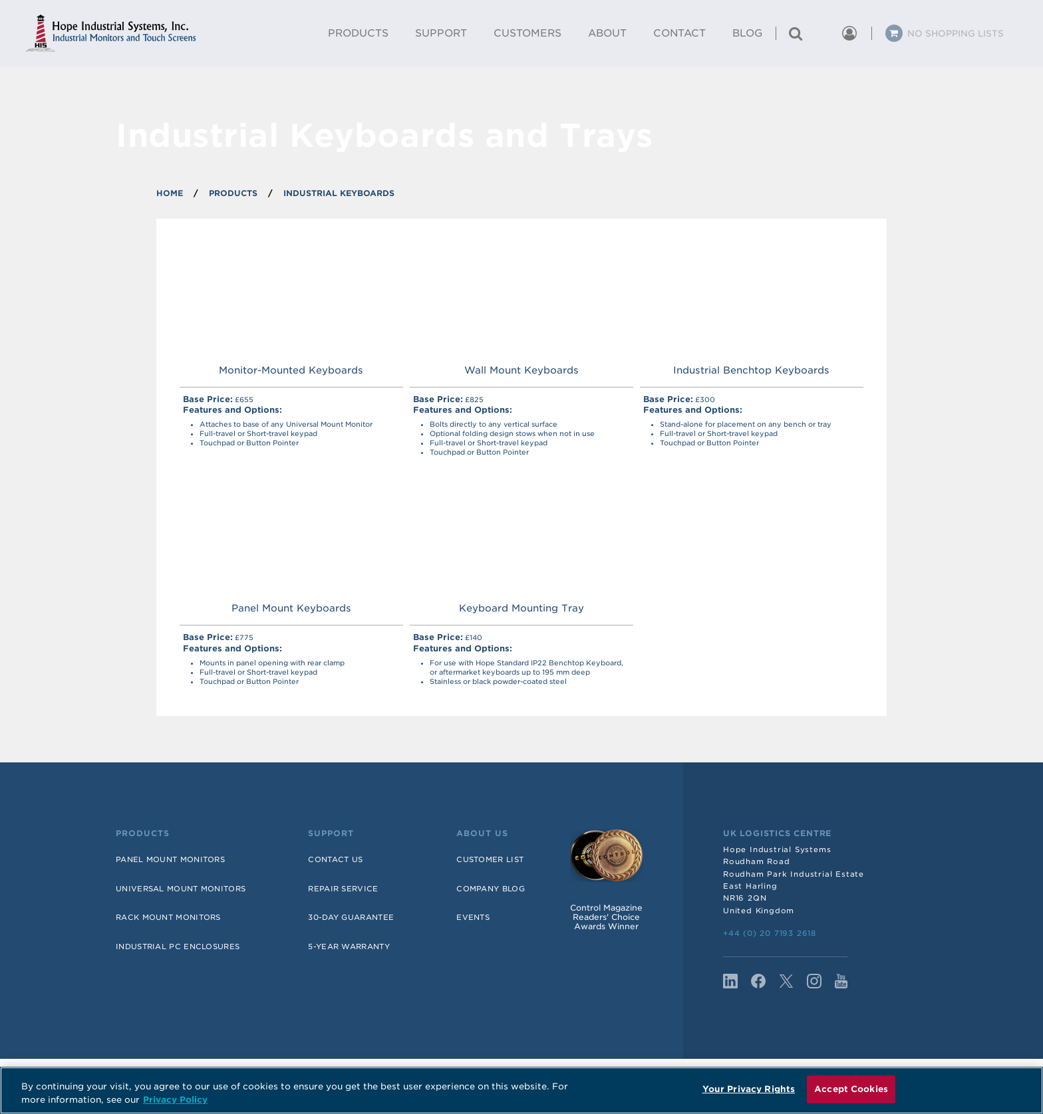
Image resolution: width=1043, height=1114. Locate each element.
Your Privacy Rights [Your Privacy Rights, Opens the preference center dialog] (748, 1089)
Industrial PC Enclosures (177, 946)
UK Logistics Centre (777, 833)
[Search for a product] (795, 33)
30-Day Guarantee (351, 917)
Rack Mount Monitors (168, 917)
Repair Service (343, 888)
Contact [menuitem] (679, 33)
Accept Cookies (851, 1089)
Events (473, 917)
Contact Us (335, 859)
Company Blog (490, 888)
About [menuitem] (607, 33)
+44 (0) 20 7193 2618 (769, 933)
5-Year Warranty (349, 946)
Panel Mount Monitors (170, 859)
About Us (482, 833)
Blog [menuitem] (747, 33)
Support (331, 833)
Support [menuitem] (441, 33)
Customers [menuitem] (527, 33)
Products (143, 833)
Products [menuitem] (358, 33)
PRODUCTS (233, 193)
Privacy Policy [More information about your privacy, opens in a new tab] (175, 1100)
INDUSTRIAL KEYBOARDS (338, 193)
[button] (822, 33)
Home (169, 193)
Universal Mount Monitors (180, 888)
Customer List (489, 859)
